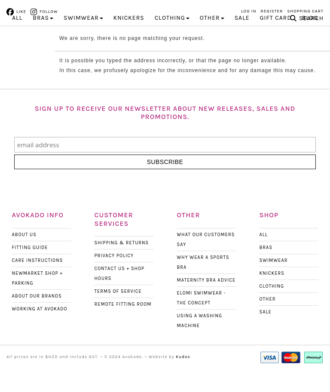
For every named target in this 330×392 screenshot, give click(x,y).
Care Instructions (37, 280)
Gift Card (276, 38)
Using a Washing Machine (200, 341)
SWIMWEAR (83, 38)
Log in (249, 11)
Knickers (272, 293)
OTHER (212, 38)
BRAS (43, 38)
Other (268, 319)
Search (311, 39)
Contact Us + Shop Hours (120, 294)
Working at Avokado (39, 329)
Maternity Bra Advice (206, 300)
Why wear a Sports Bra (203, 282)
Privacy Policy (114, 276)
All (17, 38)
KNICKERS (128, 38)
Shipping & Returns (122, 263)
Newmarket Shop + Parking (37, 298)
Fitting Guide (30, 267)
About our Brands (37, 316)
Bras (266, 267)
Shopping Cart (305, 11)
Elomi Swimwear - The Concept (201, 318)
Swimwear (274, 280)
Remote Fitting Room (123, 325)
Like (21, 11)
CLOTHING (172, 38)
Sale (242, 38)
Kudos (183, 377)
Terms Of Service (118, 312)
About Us (24, 255)
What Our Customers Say (206, 259)
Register (272, 11)
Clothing (272, 306)
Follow (49, 11)
